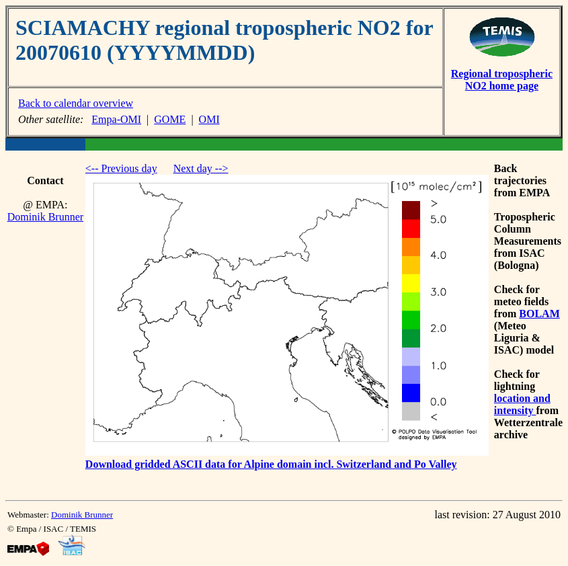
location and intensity (522, 404)
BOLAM (539, 313)
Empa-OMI (116, 119)
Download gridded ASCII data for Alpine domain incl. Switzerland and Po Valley (271, 464)
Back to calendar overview (75, 103)
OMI (209, 119)
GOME (170, 119)
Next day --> (201, 168)
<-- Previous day (121, 168)
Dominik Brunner (45, 217)
